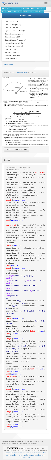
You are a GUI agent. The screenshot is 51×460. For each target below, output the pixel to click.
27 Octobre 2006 (20, 72)
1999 (27, 8)
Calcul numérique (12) (13, 25)
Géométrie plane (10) (12, 37)
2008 (30, 11)
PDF (25, 149)
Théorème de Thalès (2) (13, 55)
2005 (14, 11)
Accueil (5, 8)
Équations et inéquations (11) (15, 31)
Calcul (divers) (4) (11, 28)
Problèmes (8, 64)
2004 (9, 11)
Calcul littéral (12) (11, 21)
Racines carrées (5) (12, 52)
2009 (36, 11)
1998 (22, 8)
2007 (25, 11)
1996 (11, 8)
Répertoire (17, 149)
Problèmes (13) (10, 49)
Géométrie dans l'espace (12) (15, 40)
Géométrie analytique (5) (14, 34)
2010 (41, 11)
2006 (20, 11)
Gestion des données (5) (14, 46)
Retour (8, 149)
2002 (43, 8)
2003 (4, 11)
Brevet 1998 (25, 15)
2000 (32, 8)
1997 (16, 8)
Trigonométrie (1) (11, 58)
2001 (37, 8)
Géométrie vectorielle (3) (14, 43)
